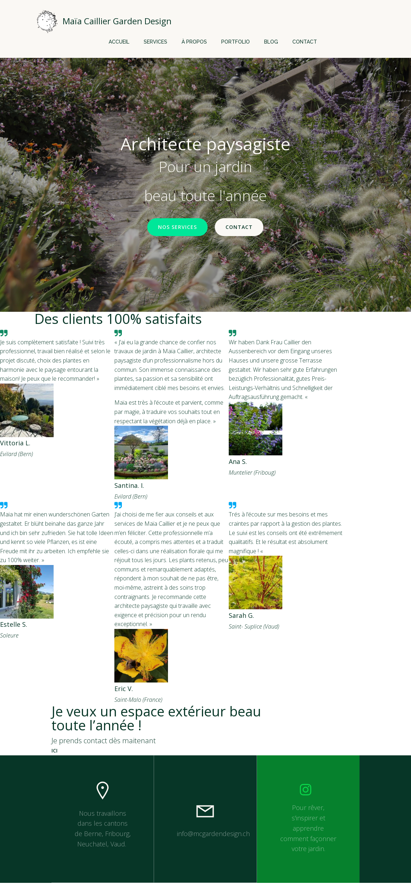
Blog (271, 41)
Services (155, 41)
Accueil (119, 41)
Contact (304, 41)
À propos (194, 41)
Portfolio (235, 41)
